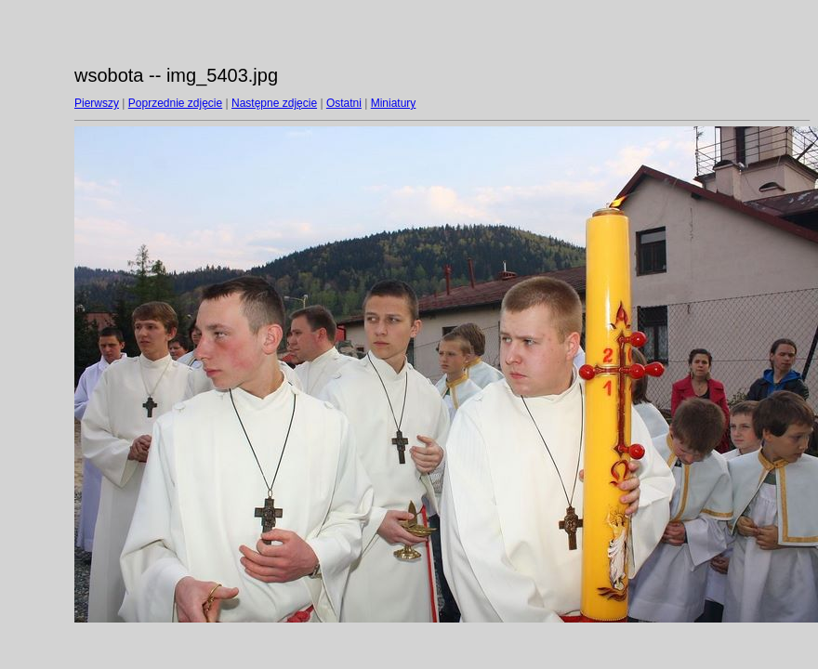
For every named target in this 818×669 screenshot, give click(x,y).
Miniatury (393, 103)
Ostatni (344, 103)
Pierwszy (96, 103)
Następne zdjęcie (274, 103)
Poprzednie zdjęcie (175, 103)
